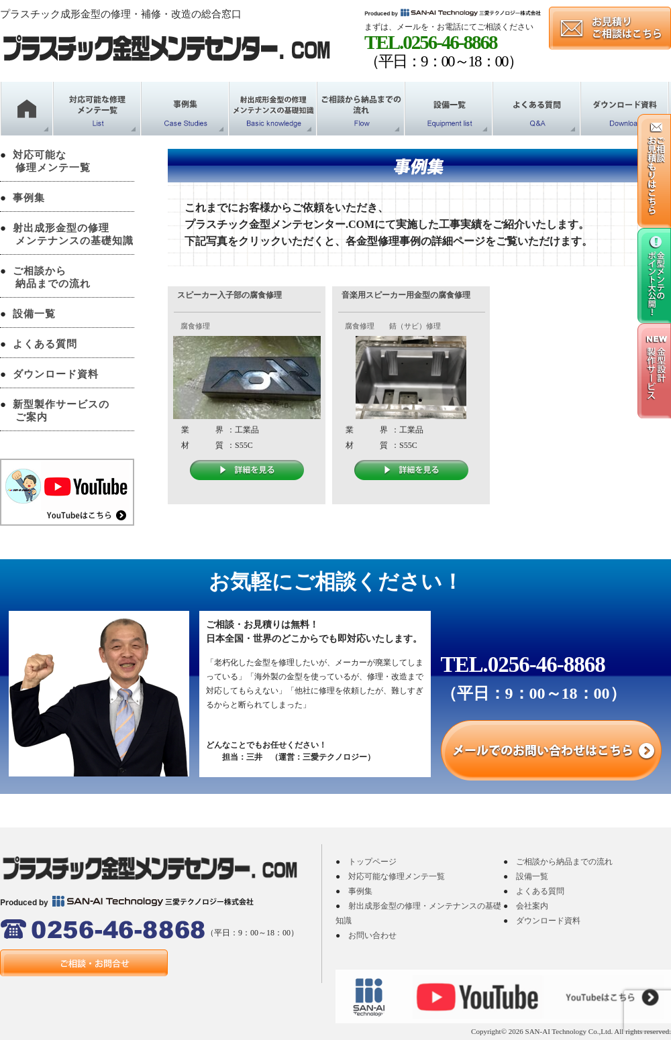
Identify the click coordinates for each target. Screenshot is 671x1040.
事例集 (29, 197)
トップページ (372, 861)
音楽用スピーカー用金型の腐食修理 (406, 295)
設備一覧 (34, 313)
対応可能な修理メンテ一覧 (396, 876)
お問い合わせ (372, 935)
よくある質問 (45, 344)
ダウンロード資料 (56, 374)
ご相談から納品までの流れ (564, 861)
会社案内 (532, 906)
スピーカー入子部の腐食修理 (229, 295)
